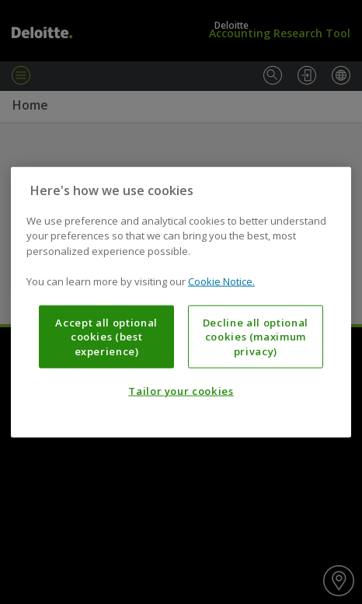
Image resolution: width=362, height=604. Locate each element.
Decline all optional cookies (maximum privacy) (255, 337)
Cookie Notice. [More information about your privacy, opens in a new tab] (221, 281)
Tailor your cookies (180, 391)
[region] (181, 302)
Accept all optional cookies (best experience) (106, 337)
